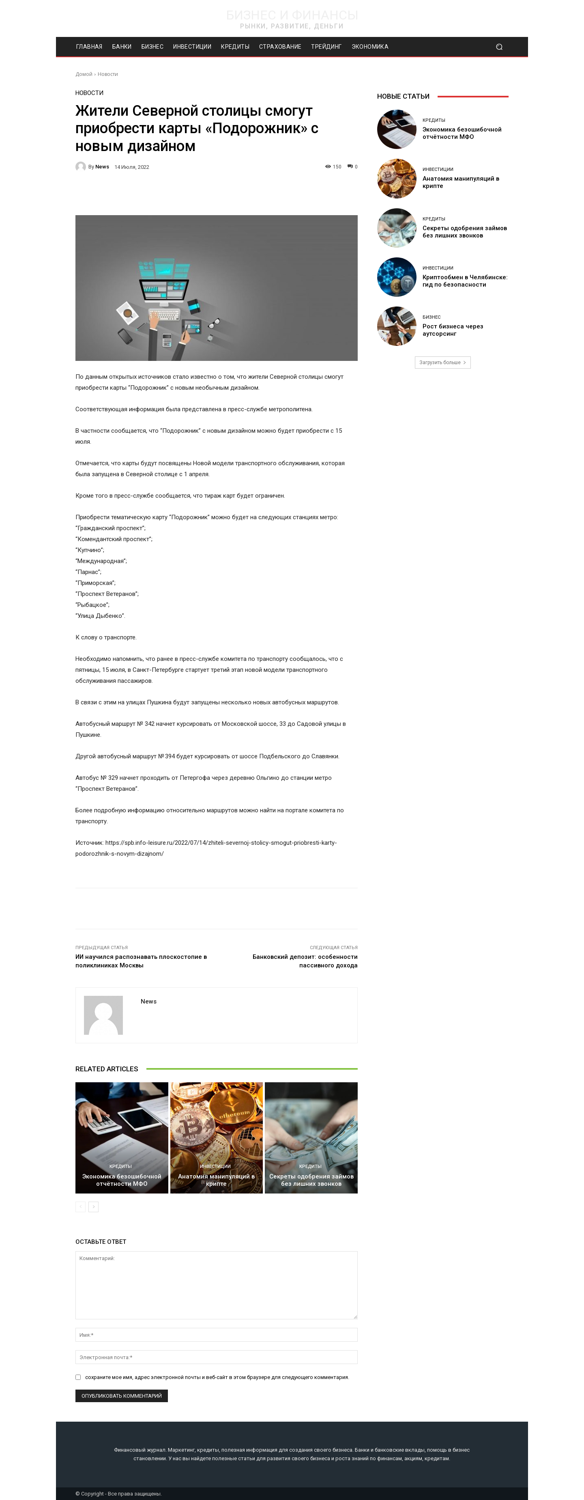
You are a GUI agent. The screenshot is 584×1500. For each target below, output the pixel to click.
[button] (499, 46)
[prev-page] (80, 1207)
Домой (83, 74)
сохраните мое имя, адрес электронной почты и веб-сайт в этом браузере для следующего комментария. (217, 1377)
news (102, 166)
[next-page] (93, 1207)
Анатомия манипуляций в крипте (216, 1180)
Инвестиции (215, 1166)
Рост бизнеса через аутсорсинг (453, 330)
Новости (108, 74)
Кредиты (121, 1166)
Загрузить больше (442, 362)
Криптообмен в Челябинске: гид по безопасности (465, 281)
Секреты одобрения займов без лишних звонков (311, 1180)
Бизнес (431, 317)
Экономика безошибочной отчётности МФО (121, 1180)
